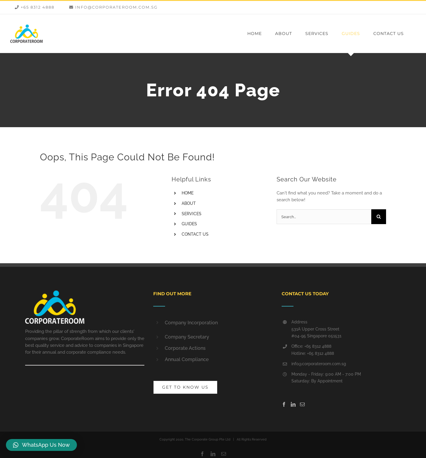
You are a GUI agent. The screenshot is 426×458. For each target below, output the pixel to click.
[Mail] (302, 404)
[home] (54, 293)
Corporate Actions (185, 348)
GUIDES (189, 223)
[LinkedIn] (293, 404)
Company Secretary (187, 337)
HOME (187, 193)
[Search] (378, 216)
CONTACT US (195, 234)
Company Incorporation (191, 322)
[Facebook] (284, 404)
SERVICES (191, 213)
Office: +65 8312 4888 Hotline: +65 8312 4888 (312, 350)
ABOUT (189, 203)
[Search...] (324, 216)
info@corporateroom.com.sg (318, 363)
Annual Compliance (187, 359)
